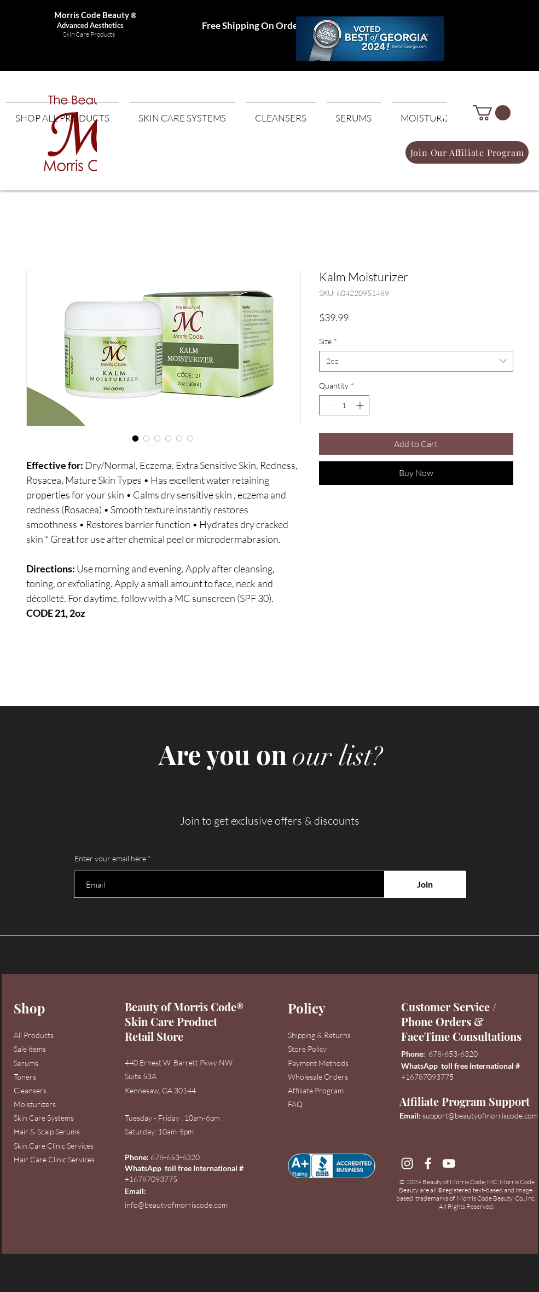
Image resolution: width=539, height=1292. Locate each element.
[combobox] (416, 361)
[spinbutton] (344, 405)
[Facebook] (428, 1163)
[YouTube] (448, 1163)
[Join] (425, 884)
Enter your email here (110, 858)
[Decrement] (327, 405)
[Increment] (361, 405)
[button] (492, 112)
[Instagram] (407, 1163)
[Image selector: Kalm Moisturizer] (135, 438)
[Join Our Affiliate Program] (467, 152)
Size (328, 341)
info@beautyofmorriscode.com (176, 1204)
